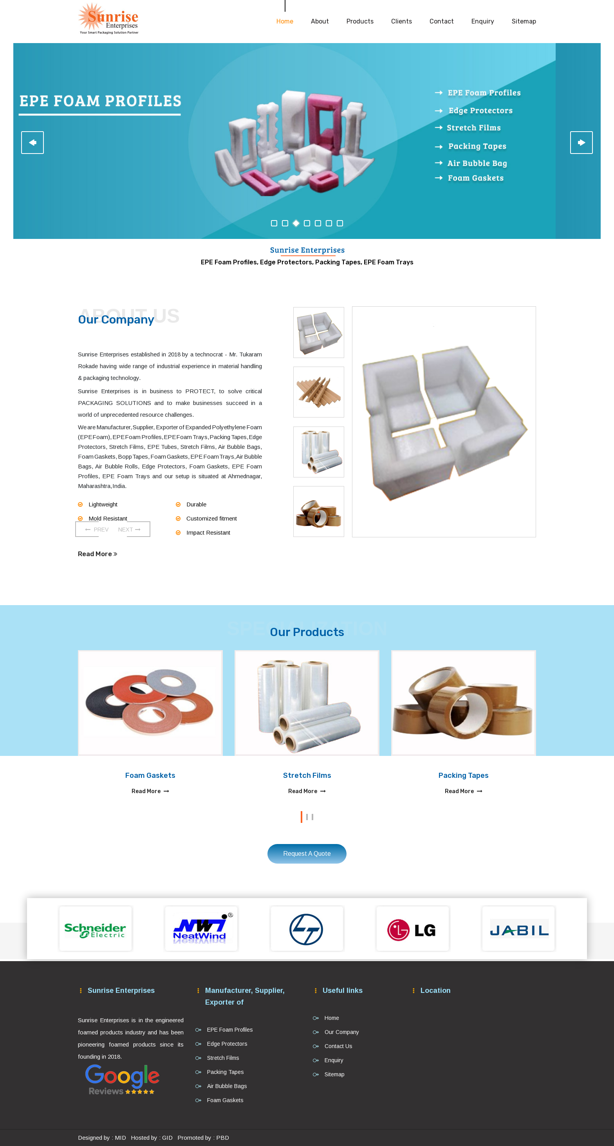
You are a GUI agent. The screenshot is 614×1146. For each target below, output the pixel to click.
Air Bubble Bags (227, 1086)
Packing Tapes (464, 775)
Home (284, 21)
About (320, 21)
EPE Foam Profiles (230, 1030)
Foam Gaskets (150, 775)
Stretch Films (307, 775)
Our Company (342, 1032)
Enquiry (482, 21)
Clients (401, 21)
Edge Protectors (227, 1044)
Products (360, 21)
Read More (97, 554)
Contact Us (338, 1046)
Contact (442, 21)
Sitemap (524, 21)
